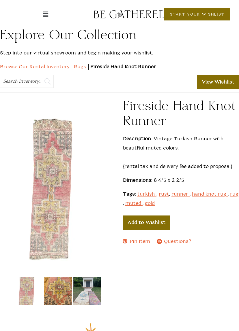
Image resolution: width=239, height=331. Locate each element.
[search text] (27, 81)
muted (134, 203)
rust (164, 194)
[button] (45, 14)
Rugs (80, 67)
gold (150, 203)
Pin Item (136, 241)
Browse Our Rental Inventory (35, 67)
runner (180, 194)
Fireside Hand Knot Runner (123, 67)
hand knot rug (210, 194)
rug (234, 194)
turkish (146, 194)
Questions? (174, 241)
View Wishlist (218, 82)
